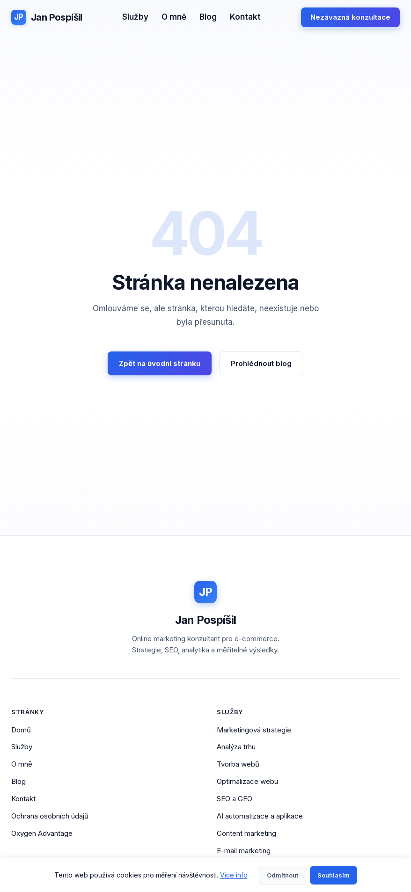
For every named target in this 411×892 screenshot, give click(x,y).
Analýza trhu (236, 746)
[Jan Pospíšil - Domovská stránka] (46, 17)
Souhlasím (333, 875)
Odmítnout (282, 875)
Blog (208, 17)
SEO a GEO (234, 798)
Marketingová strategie (254, 729)
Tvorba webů (238, 764)
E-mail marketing (244, 850)
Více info (234, 875)
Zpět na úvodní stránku (159, 363)
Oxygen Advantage (42, 833)
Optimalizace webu (247, 781)
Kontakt (245, 17)
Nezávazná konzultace (350, 17)
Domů (21, 729)
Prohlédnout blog (261, 363)
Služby (135, 17)
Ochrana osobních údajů (49, 816)
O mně (173, 17)
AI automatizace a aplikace (260, 816)
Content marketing (246, 833)
